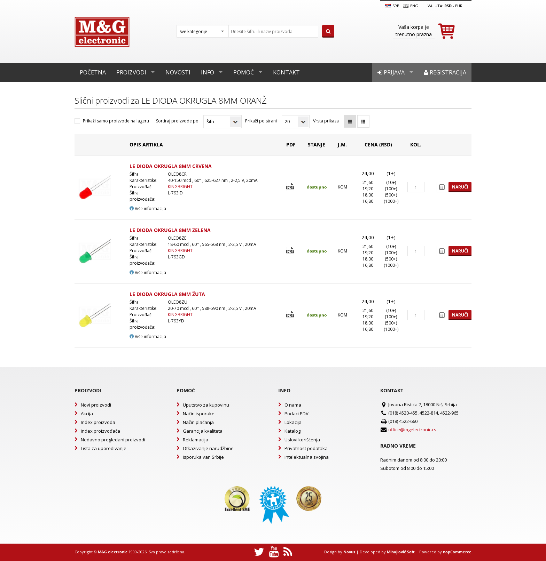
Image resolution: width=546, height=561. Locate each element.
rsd (448, 5)
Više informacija (148, 208)
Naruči (460, 187)
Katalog (292, 431)
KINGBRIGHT (180, 187)
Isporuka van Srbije (203, 457)
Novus (349, 551)
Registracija (445, 72)
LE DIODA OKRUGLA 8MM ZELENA (170, 230)
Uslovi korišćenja (302, 439)
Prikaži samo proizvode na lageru (116, 121)
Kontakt (286, 72)
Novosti (177, 72)
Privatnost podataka (306, 448)
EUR (458, 5)
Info (207, 72)
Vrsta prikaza (326, 121)
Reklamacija (195, 439)
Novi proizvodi (96, 405)
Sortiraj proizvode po (177, 121)
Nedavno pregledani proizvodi (113, 439)
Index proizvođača (100, 431)
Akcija (87, 413)
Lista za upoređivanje (103, 448)
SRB (392, 6)
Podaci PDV (296, 413)
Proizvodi (131, 72)
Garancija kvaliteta (203, 431)
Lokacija (293, 422)
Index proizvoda (98, 422)
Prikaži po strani (261, 121)
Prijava (391, 72)
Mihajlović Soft (401, 551)
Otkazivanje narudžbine (208, 448)
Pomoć (243, 72)
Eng (410, 6)
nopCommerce (457, 551)
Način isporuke (198, 413)
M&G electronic (112, 551)
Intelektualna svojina (306, 457)
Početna (93, 72)
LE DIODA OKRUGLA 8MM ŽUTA (167, 294)
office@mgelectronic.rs (412, 429)
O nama (292, 405)
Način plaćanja (198, 422)
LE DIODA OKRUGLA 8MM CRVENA (171, 166)
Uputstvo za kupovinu (206, 405)
